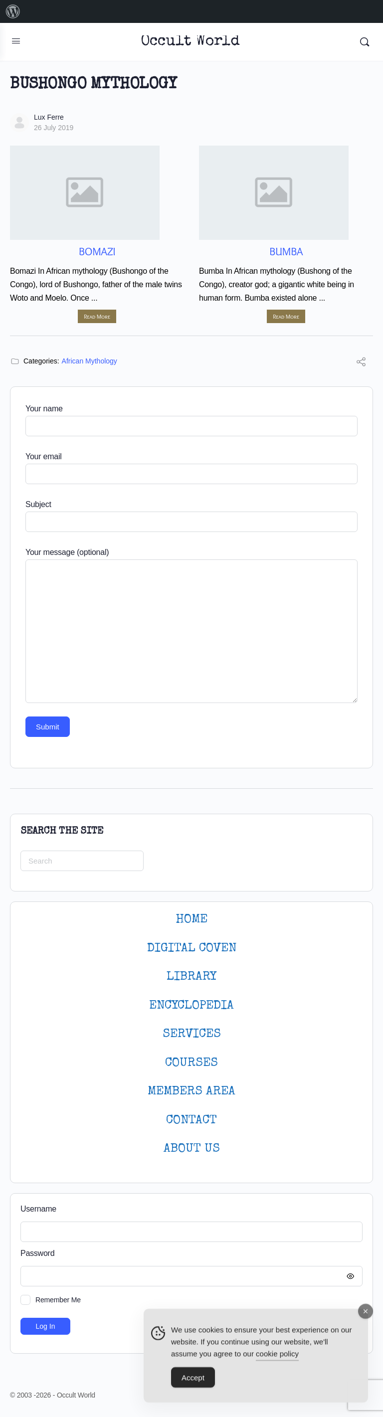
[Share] (361, 363)
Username (38, 1209)
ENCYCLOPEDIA (191, 1006)
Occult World (190, 42)
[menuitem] (13, 11)
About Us (192, 1149)
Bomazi (97, 251)
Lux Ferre (49, 117)
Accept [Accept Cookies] (193, 1382)
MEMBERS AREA (191, 1091)
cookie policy (277, 1358)
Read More (97, 316)
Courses (191, 1063)
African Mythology (89, 361)
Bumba (286, 251)
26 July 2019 (53, 128)
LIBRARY (191, 977)
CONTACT (191, 1120)
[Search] (365, 42)
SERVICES (192, 1034)
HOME (191, 919)
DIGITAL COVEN (191, 948)
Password (189, 1253)
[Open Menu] (16, 40)
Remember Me (58, 1300)
